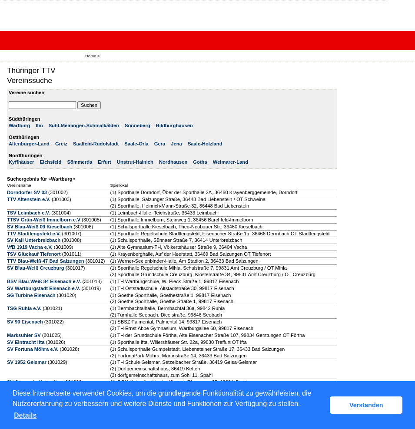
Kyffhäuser (21, 162)
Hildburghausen (174, 125)
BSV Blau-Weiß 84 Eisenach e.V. (44, 281)
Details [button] (25, 415)
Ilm (39, 125)
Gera (160, 143)
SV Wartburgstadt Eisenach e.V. (43, 288)
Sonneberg (137, 125)
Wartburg (19, 125)
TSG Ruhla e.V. (24, 308)
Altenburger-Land (29, 143)
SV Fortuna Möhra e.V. (32, 349)
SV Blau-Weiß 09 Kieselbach (39, 226)
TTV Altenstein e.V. (28, 199)
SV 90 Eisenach (25, 321)
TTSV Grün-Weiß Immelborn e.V (43, 219)
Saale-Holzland (205, 143)
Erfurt (104, 162)
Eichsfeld (51, 162)
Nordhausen (173, 162)
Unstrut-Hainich (135, 162)
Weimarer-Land (230, 162)
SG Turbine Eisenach (31, 295)
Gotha (200, 162)
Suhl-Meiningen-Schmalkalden (84, 125)
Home (90, 55)
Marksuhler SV (24, 335)
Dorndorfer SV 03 (27, 192)
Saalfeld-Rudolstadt (96, 143)
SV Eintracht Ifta (25, 342)
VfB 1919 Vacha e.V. (30, 247)
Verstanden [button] (366, 405)
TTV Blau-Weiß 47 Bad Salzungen (45, 261)
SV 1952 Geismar (26, 362)
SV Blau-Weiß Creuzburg (35, 268)
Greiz (61, 143)
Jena (176, 143)
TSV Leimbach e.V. (28, 212)
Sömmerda (79, 162)
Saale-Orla (136, 143)
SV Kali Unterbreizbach (33, 240)
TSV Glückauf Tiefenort (34, 254)
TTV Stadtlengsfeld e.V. (33, 233)
